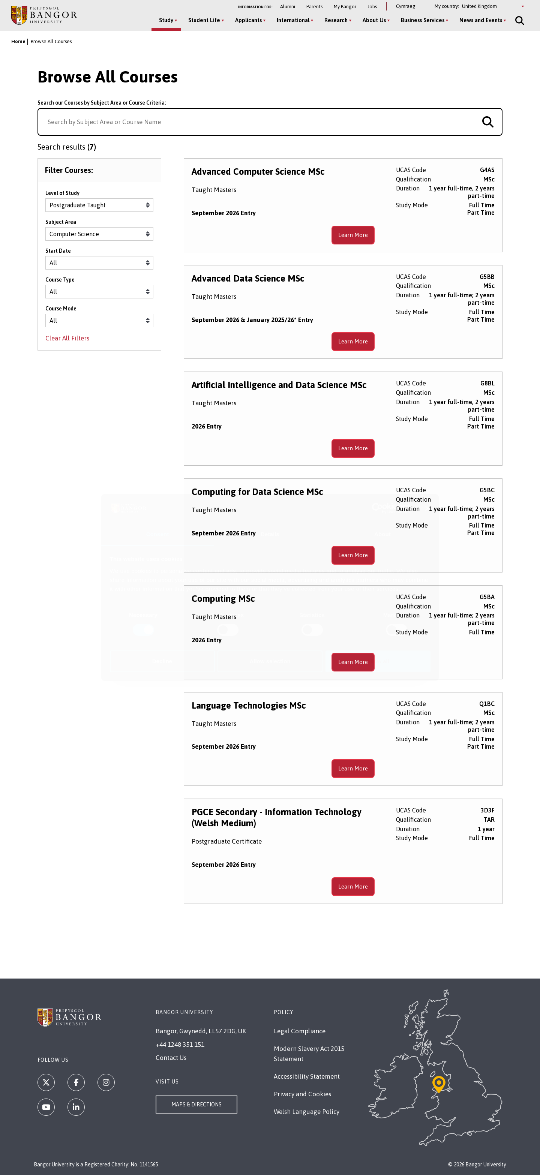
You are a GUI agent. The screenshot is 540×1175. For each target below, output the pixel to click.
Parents (314, 6)
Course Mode (60, 310)
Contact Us (171, 1057)
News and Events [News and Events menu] (480, 20)
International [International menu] (292, 20)
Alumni (287, 6)
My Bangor (345, 6)
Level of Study (62, 195)
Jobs (372, 6)
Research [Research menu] (335, 20)
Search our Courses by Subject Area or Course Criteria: (102, 103)
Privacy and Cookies (302, 1094)
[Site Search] (518, 20)
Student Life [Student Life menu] (203, 20)
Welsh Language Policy (306, 1111)
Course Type (60, 281)
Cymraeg (406, 6)
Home (18, 41)
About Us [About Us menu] (373, 20)
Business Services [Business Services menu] (422, 20)
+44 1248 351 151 (180, 1044)
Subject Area (60, 223)
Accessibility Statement (307, 1076)
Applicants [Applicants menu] (247, 20)
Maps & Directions (196, 1105)
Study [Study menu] (165, 20)
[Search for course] (488, 122)
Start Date (58, 252)
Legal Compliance (300, 1031)
